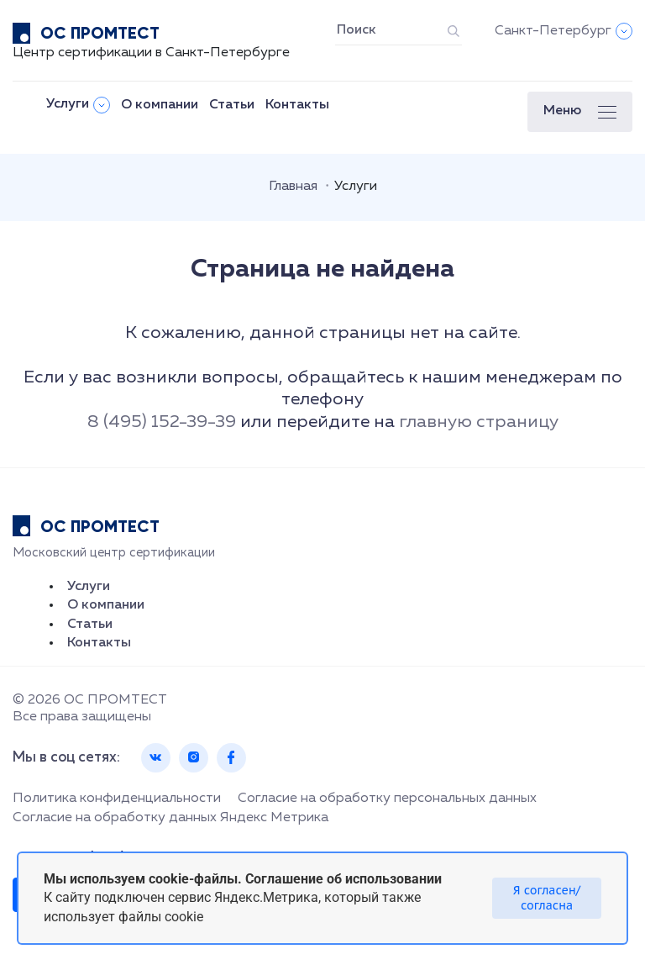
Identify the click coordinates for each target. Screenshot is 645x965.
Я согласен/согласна (546, 898)
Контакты (297, 105)
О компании (159, 105)
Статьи (231, 105)
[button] (579, 112)
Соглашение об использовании (343, 879)
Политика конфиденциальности (117, 798)
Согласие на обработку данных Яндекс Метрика (170, 818)
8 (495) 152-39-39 (161, 422)
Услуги (67, 104)
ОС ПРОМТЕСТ (100, 33)
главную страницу (478, 422)
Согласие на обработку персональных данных (387, 798)
